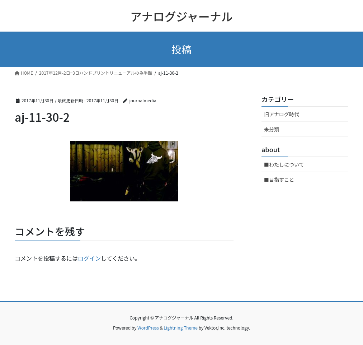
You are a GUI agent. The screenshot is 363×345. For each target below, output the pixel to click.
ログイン (89, 258)
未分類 (271, 129)
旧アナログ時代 (281, 114)
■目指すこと (279, 179)
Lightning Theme (181, 328)
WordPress (148, 328)
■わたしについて (284, 164)
